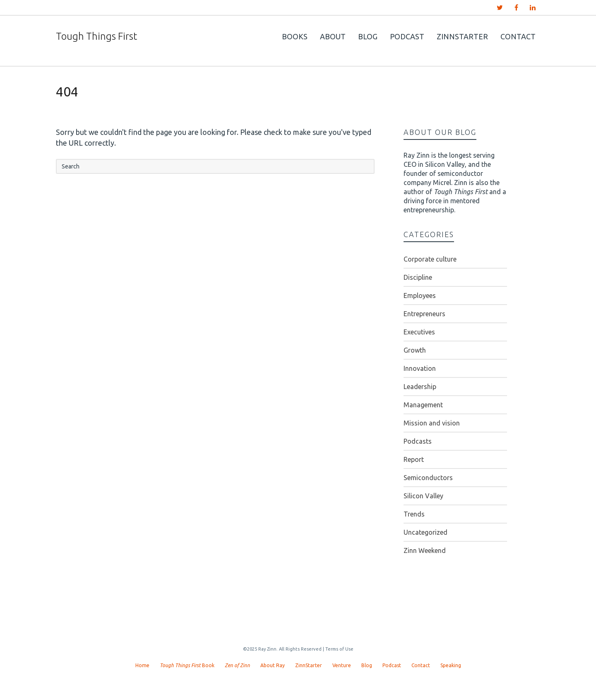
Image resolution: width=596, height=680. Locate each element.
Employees (420, 295)
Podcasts (418, 441)
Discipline (418, 277)
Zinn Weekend (425, 550)
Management (423, 404)
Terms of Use (339, 648)
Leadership (420, 386)
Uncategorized (425, 532)
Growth (415, 350)
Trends (414, 514)
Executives (419, 332)
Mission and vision (432, 423)
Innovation (420, 368)
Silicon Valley (423, 496)
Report (414, 459)
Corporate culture (430, 259)
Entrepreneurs (424, 313)
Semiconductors (428, 477)
